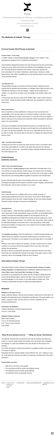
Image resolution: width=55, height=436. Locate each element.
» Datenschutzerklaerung (33, 382)
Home (3, 382)
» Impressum (20, 382)
